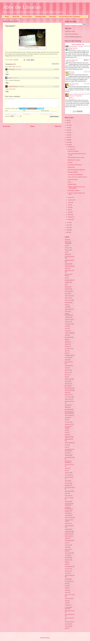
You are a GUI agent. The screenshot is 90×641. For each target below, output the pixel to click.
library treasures (68, 415)
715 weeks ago (18, 69)
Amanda (10, 77)
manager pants (68, 424)
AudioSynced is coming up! (74, 160)
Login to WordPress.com (32, 108)
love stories (67, 422)
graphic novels (68, 379)
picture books (68, 491)
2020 (68, 125)
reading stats (68, 529)
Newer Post (6, 126)
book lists (67, 298)
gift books (67, 370)
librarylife (67, 417)
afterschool (67, 250)
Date (10, 66)
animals (66, 254)
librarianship (68, 409)
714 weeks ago (21, 86)
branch (66, 304)
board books (67, 289)
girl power (67, 372)
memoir (66, 434)
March (69, 214)
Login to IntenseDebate (22, 108)
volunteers (67, 605)
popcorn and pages (69, 497)
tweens (66, 592)
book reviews (68, 300)
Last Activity (18, 66)
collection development (68, 314)
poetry (66, 493)
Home (7, 16)
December (70, 146)
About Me (15, 16)
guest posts (67, 383)
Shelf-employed (11, 69)
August (70, 202)
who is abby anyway (69, 614)
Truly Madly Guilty (73, 60)
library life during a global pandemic (69, 412)
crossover (67, 330)
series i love (67, 559)
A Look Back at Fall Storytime (75, 164)
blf (65, 284)
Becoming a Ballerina (73, 172)
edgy (66, 353)
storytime (67, 571)
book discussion (68, 295)
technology (67, 579)
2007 (68, 232)
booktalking (67, 302)
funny (66, 367)
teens (66, 583)
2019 (68, 127)
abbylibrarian (75, 34)
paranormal (67, 485)
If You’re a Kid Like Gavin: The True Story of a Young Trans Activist (76, 96)
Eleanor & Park (71, 167)
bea (65, 277)
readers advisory (68, 517)
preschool (67, 501)
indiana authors (68, 399)
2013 (68, 142)
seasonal (67, 555)
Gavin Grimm (72, 98)
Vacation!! (70, 162)
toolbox (66, 590)
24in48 (66, 239)
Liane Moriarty (72, 61)
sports (66, 564)
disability (67, 342)
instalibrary (67, 405)
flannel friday (68, 365)
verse (66, 600)
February (70, 217)
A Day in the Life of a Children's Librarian (77, 177)
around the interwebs (69, 256)
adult (66, 245)
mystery (66, 453)
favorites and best (69, 362)
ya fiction (67, 624)
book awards (68, 291)
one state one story (69, 477)
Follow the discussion (57, 63)
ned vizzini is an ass (69, 464)
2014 (68, 139)
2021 (68, 122)
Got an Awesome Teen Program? (75, 174)
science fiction (68, 553)
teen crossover (68, 581)
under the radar (68, 598)
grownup (67, 381)
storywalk (67, 573)
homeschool (67, 394)
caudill (66, 307)
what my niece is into (70, 610)
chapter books (68, 309)
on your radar (68, 475)
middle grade (68, 436)
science (66, 547)
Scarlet (69, 182)
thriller (66, 588)
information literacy (69, 401)
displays (67, 344)
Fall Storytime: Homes (73, 179)
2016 (68, 135)
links (66, 419)
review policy (68, 536)
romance (67, 538)
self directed (67, 557)
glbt (66, 376)
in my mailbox (68, 397)
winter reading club (69, 618)
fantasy (66, 359)
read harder (67, 513)
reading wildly (68, 531)
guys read (67, 385)
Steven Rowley (72, 73)
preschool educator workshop (69, 504)
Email (24, 110)
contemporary (68, 324)
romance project (68, 540)
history (66, 392)
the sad (66, 585)
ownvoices (67, 483)
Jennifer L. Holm (73, 49)
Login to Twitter (41, 108)
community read (68, 319)
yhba (66, 628)
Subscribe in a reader (70, 31)
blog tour (67, 286)
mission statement (69, 442)
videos (66, 602)
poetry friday (68, 495)
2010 (68, 225)
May (69, 209)
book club (67, 293)
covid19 (66, 326)
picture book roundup (70, 487)
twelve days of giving (70, 594)
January (70, 219)
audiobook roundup (69, 260)
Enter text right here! (32, 102)
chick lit (67, 311)
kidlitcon (67, 407)
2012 (68, 144)
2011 (68, 222)
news (66, 470)
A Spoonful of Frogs (73, 84)
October (70, 197)
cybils (66, 335)
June (69, 207)
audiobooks (67, 263)
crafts (66, 328)
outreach (67, 480)
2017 (68, 132)
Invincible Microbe (72, 184)
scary (66, 542)
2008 (68, 230)
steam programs (68, 566)
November (70, 149)
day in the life (68, 337)
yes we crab (67, 626)
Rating (13, 66)
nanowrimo (67, 455)
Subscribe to (13, 116)
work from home (68, 621)
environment (68, 357)
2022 (68, 120)
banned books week (69, 270)
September (70, 200)
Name (6, 110)
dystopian (67, 346)
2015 (68, 137)
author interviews (69, 266)
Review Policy (27, 16)
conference (67, 321)
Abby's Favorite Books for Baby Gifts (76, 169)
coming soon (68, 317)
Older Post (58, 126)
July (69, 204)
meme (66, 432)
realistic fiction (68, 533)
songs (66, 562)
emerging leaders (69, 355)
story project (68, 568)
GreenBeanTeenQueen (13, 86)
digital (66, 339)
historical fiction (68, 390)
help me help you (69, 388)
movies (66, 445)
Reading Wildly (41, 16)
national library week (69, 457)
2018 (68, 130)
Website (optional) (45, 110)
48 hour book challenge (68, 242)
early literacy (68, 348)
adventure (67, 247)
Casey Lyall (72, 85)
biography (67, 282)
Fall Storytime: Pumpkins (73, 190)
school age (67, 545)
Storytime (52, 16)
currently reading (69, 333)
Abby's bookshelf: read (77, 44)
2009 (68, 227)
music (66, 447)
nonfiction (67, 472)
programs (67, 511)
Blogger (48, 637)
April (69, 212)
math (66, 430)
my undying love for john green (69, 450)
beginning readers (69, 280)
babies (66, 268)
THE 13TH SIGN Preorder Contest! (76, 157)
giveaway (67, 374)
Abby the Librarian (22, 7)
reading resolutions (69, 525)
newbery (67, 468)
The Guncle (71, 72)
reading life (67, 523)
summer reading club (69, 575)
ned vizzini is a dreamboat (68, 461)
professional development (68, 508)
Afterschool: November (73, 151)
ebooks (66, 350)
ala (65, 252)
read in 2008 (68, 515)
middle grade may (69, 439)
